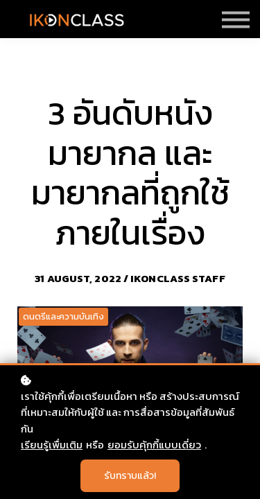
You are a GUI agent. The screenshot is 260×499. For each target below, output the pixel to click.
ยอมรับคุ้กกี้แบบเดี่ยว (154, 445)
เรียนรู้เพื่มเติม (52, 445)
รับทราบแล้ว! (130, 476)
